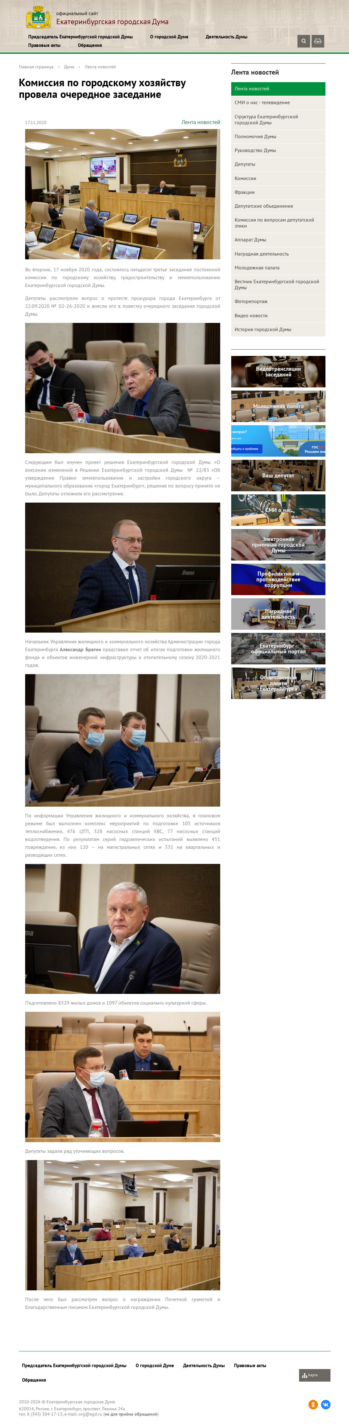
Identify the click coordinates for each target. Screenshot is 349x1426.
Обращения (90, 45)
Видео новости (251, 315)
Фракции (245, 192)
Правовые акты (44, 45)
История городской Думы (263, 329)
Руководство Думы (255, 150)
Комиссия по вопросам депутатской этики (274, 223)
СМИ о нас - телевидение (262, 102)
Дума (69, 67)
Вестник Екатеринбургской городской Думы (277, 284)
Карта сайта (310, 1377)
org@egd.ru (90, 1414)
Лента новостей (100, 67)
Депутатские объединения (264, 206)
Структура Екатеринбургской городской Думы (266, 119)
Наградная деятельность (262, 254)
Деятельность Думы (227, 37)
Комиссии (245, 178)
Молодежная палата (257, 267)
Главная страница (36, 67)
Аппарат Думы (250, 239)
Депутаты (245, 164)
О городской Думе (169, 37)
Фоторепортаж (251, 301)
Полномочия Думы (255, 136)
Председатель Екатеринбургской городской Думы (80, 37)
